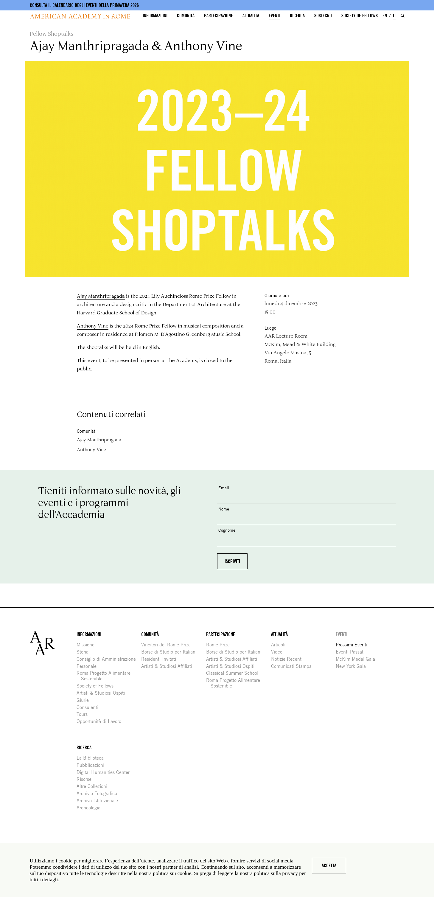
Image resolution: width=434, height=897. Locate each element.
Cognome (226, 530)
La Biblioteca (92, 758)
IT (394, 15)
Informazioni (155, 15)
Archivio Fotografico (99, 793)
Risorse (86, 779)
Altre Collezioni (94, 786)
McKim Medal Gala (357, 659)
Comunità (186, 15)
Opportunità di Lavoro (101, 721)
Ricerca (297, 15)
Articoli (280, 645)
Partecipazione (218, 15)
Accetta (329, 865)
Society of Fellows (359, 15)
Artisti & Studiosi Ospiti (103, 693)
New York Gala (353, 666)
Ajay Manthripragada (101, 295)
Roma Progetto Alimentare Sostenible (105, 676)
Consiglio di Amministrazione (108, 659)
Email (223, 487)
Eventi (274, 15)
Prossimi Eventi (353, 645)
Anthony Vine (92, 325)
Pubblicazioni (92, 765)
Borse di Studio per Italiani (171, 652)
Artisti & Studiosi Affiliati (169, 666)
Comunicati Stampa (294, 666)
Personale (89, 666)
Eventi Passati (352, 652)
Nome (223, 508)
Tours (84, 714)
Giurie (85, 700)
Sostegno (323, 15)
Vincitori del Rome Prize (168, 645)
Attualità (250, 15)
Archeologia (90, 808)
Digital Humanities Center (105, 772)
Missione (87, 645)
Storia (84, 652)
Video (279, 652)
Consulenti (89, 707)
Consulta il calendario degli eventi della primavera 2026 (84, 5)
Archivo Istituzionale (99, 800)
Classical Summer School (234, 673)
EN (384, 15)
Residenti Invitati (161, 659)
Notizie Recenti (289, 659)
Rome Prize (220, 645)
